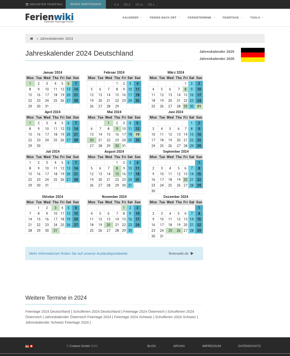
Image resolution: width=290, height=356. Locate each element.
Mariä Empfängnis (85, 4)
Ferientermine (202, 17)
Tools (257, 17)
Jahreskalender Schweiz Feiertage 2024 (57, 322)
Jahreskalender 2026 (216, 59)
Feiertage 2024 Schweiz (133, 317)
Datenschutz (249, 346)
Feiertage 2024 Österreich (143, 311)
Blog (151, 346)
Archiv (179, 346)
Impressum (211, 346)
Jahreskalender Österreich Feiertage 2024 (78, 317)
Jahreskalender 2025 (216, 51)
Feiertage (233, 17)
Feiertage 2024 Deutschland (47, 311)
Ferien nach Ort (165, 17)
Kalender (133, 17)
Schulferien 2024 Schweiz (175, 317)
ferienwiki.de (182, 253)
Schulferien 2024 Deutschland (96, 311)
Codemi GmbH (80, 346)
